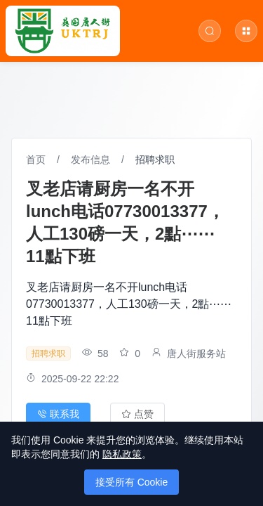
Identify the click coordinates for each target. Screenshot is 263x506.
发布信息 (90, 159)
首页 (36, 159)
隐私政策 (122, 454)
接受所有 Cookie (131, 482)
